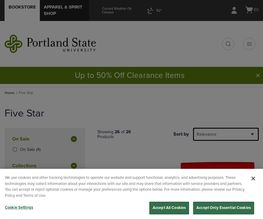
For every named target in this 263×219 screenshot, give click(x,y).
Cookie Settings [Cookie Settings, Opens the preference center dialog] (19, 207)
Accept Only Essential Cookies (223, 207)
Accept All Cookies (169, 207)
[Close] (253, 178)
